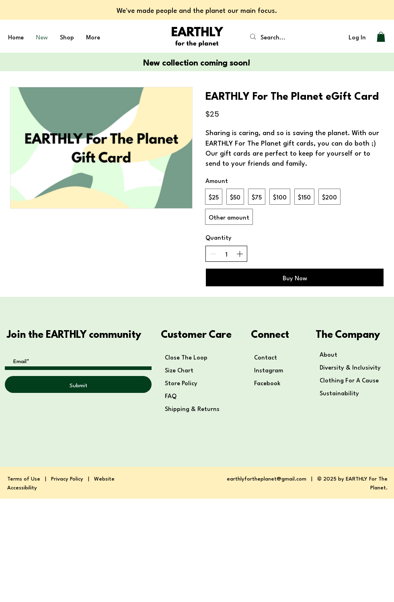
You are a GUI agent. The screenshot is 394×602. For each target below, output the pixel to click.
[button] (381, 37)
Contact (265, 356)
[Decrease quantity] (213, 253)
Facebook (268, 382)
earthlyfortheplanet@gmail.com (266, 478)
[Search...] (278, 37)
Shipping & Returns (193, 408)
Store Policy (181, 382)
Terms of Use (23, 478)
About (328, 354)
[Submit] (78, 384)
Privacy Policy (67, 478)
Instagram (268, 369)
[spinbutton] (226, 253)
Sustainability (339, 392)
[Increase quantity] (239, 253)
